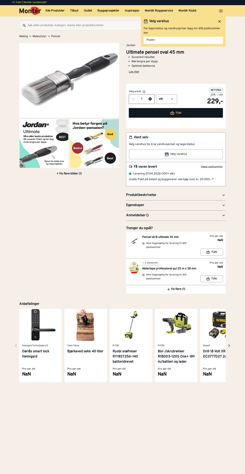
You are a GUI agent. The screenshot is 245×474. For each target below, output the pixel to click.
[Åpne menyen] (221, 10)
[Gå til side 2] (43, 143)
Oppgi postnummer (212, 166)
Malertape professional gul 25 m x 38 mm (169, 269)
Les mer (134, 72)
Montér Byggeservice (159, 11)
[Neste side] (16, 345)
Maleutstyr (40, 36)
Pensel (55, 36)
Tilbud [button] (74, 11)
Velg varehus (176, 154)
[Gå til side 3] (94, 143)
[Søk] (22, 25)
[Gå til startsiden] (30, 11)
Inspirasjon (132, 11)
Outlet (88, 11)
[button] (166, 99)
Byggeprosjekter (108, 11)
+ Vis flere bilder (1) (69, 174)
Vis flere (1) (176, 289)
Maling (23, 36)
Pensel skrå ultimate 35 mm (160, 237)
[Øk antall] (150, 99)
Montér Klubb (187, 11)
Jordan (130, 45)
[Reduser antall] (133, 99)
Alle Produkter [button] (54, 11)
